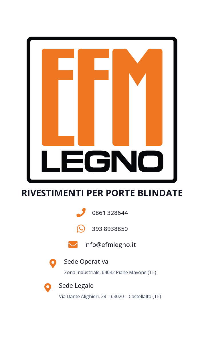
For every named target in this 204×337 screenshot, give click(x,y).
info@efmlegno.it (110, 244)
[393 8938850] (84, 228)
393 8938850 (110, 229)
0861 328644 (110, 213)
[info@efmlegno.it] (76, 244)
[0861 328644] (84, 212)
